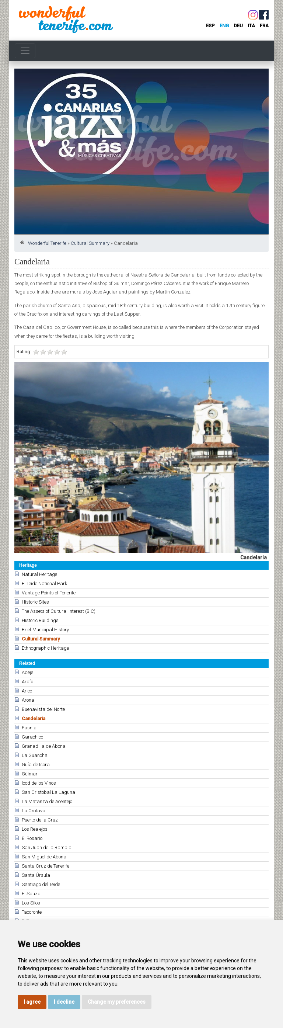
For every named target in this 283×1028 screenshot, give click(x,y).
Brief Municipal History (45, 629)
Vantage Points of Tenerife (49, 592)
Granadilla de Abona (44, 746)
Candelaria (33, 718)
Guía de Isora (36, 764)
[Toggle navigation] (25, 51)
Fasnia (29, 727)
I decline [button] (64, 1002)
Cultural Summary (90, 243)
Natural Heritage (39, 574)
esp (210, 25)
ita (251, 25)
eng (224, 25)
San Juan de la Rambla (46, 847)
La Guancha (35, 755)
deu (238, 25)
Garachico (32, 737)
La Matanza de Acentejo (47, 801)
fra (264, 25)
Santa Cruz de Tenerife (45, 866)
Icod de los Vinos (39, 783)
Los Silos (31, 903)
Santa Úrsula (36, 875)
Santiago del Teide (41, 884)
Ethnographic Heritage (45, 648)
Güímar (30, 774)
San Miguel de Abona (44, 856)
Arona (28, 700)
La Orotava (33, 810)
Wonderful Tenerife (47, 243)
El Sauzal (32, 893)
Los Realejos (35, 829)
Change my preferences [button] (117, 1002)
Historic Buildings (40, 620)
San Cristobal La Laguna (48, 792)
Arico (27, 691)
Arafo (27, 681)
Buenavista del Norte (43, 709)
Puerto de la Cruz (40, 820)
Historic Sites (35, 602)
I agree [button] (32, 1002)
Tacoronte (32, 912)
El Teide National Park (44, 583)
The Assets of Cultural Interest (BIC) (58, 611)
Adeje (27, 672)
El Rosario (32, 838)
